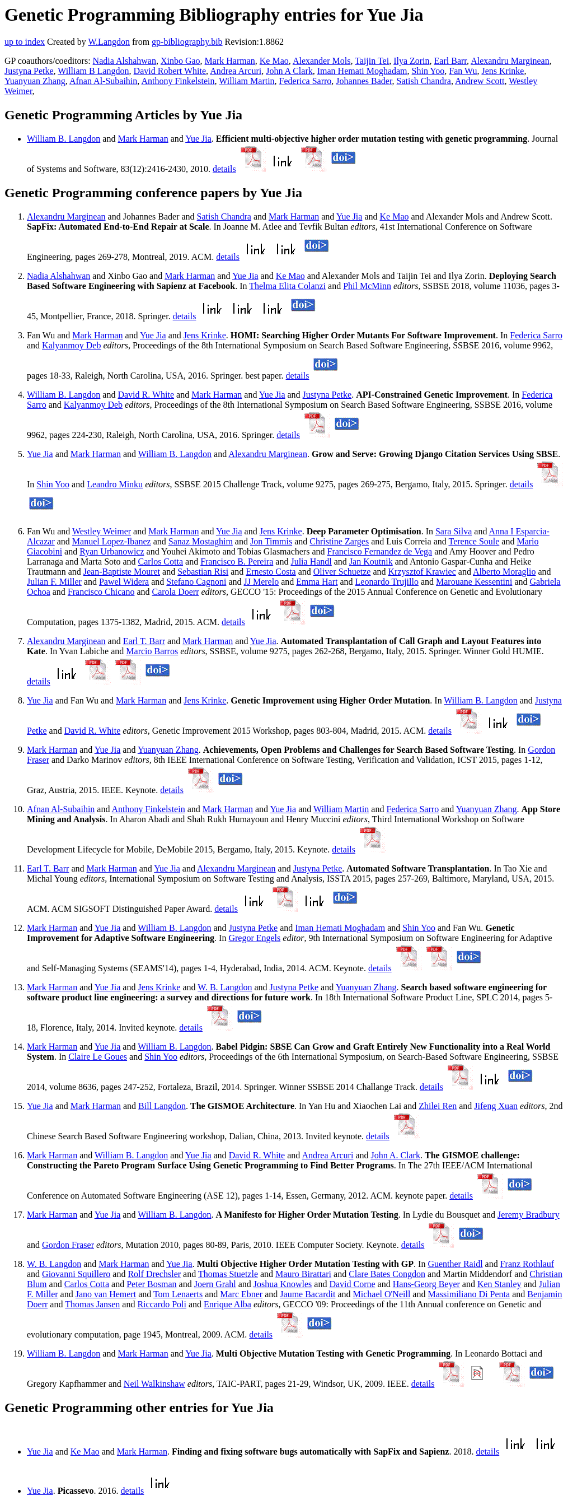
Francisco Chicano (101, 592)
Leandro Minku (115, 484)
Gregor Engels (254, 938)
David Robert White (170, 71)
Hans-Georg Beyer (426, 1284)
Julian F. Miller (54, 581)
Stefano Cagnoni (196, 581)
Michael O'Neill (382, 1294)
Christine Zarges (339, 541)
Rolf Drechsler (154, 1274)
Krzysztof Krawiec (422, 571)
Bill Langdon (162, 1106)
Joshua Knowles (283, 1284)
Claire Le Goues (97, 1056)
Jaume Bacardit (307, 1294)
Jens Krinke (502, 71)
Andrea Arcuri (235, 71)
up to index (24, 41)
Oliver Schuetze (342, 571)
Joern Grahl (215, 1284)
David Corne (352, 1284)
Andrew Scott (479, 81)
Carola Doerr (175, 592)
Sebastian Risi (202, 571)
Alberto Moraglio (504, 571)
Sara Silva (453, 531)
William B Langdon (93, 71)
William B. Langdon (63, 138)
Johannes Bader (364, 81)
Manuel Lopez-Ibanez (111, 541)
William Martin (246, 81)
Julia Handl (310, 561)
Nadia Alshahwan (124, 61)
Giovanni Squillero (76, 1274)
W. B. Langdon (225, 987)
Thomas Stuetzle (228, 1274)
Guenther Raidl (455, 1264)
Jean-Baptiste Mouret (121, 571)
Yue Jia (198, 138)
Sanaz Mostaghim (200, 541)
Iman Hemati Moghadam (362, 71)
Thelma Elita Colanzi (287, 286)
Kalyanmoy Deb (71, 345)
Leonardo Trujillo (387, 581)
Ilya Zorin (411, 61)
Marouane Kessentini (474, 581)
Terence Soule (473, 541)
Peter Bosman (151, 1284)
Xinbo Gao (180, 61)
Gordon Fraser (68, 1245)
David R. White (146, 394)
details (224, 169)
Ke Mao (274, 61)
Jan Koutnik (371, 561)
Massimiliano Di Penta (469, 1294)
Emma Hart (316, 581)
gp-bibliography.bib (187, 41)
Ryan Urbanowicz (111, 551)
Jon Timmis (271, 541)
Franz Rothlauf (527, 1264)
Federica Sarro (305, 81)
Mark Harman (230, 61)
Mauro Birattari (303, 1274)
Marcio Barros (152, 651)
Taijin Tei (372, 61)
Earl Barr (450, 61)
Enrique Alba (227, 1304)
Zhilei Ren (438, 1106)
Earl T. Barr (144, 641)
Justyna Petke (29, 71)
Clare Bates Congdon (387, 1274)
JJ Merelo (261, 581)
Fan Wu (463, 71)
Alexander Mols (322, 61)
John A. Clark (395, 1155)
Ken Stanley (499, 1284)
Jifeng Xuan (496, 1106)
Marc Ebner (241, 1294)
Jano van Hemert (106, 1294)
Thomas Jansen (92, 1304)
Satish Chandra (424, 81)
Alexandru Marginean (510, 61)
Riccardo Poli (161, 1304)
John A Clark (289, 71)
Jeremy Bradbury (528, 1214)
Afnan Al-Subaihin (103, 81)
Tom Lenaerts (178, 1294)
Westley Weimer (101, 531)
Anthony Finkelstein (177, 81)
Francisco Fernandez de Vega (380, 551)
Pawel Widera (124, 581)
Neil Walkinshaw (154, 1383)
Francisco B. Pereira (236, 561)
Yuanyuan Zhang (34, 81)
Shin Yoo (428, 71)
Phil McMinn (367, 286)
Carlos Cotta (160, 561)
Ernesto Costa (270, 571)
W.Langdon (109, 41)
